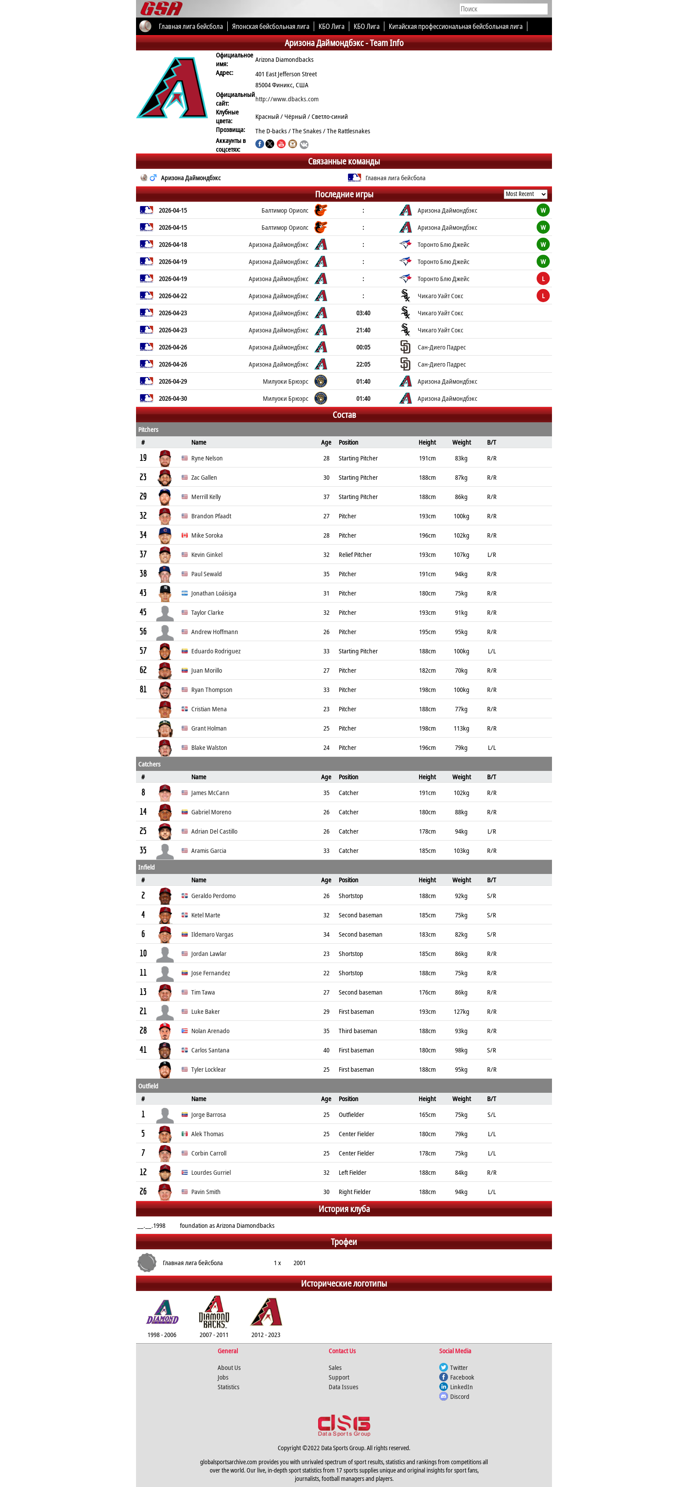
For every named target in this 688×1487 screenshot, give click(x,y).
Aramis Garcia (208, 850)
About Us (229, 1367)
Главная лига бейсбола (396, 177)
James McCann (210, 792)
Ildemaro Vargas (212, 934)
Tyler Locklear (208, 1069)
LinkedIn (461, 1386)
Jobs (223, 1377)
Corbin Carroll (208, 1152)
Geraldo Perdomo (213, 895)
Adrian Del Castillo (214, 831)
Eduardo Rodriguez (215, 650)
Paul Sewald (206, 573)
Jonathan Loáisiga (213, 592)
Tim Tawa (203, 992)
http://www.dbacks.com (287, 98)
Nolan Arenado (210, 1030)
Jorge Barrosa (208, 1114)
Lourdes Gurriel (211, 1172)
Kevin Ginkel (206, 554)
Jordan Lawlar (208, 953)
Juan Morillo (206, 670)
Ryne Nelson (207, 457)
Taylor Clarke (207, 612)
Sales (335, 1367)
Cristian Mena (209, 708)
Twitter (459, 1367)
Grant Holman (209, 728)
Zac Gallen (204, 477)
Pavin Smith (206, 1191)
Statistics (229, 1386)
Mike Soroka (207, 535)
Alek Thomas (207, 1133)
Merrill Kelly (206, 496)
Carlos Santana (210, 1049)
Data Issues (343, 1386)
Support (339, 1377)
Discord (459, 1396)
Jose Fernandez (210, 972)
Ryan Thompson (212, 689)
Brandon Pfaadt (211, 515)
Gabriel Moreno (211, 811)
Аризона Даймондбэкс (191, 177)
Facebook (462, 1377)
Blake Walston (209, 747)
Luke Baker (205, 1011)
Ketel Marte (205, 914)
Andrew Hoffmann (214, 631)
